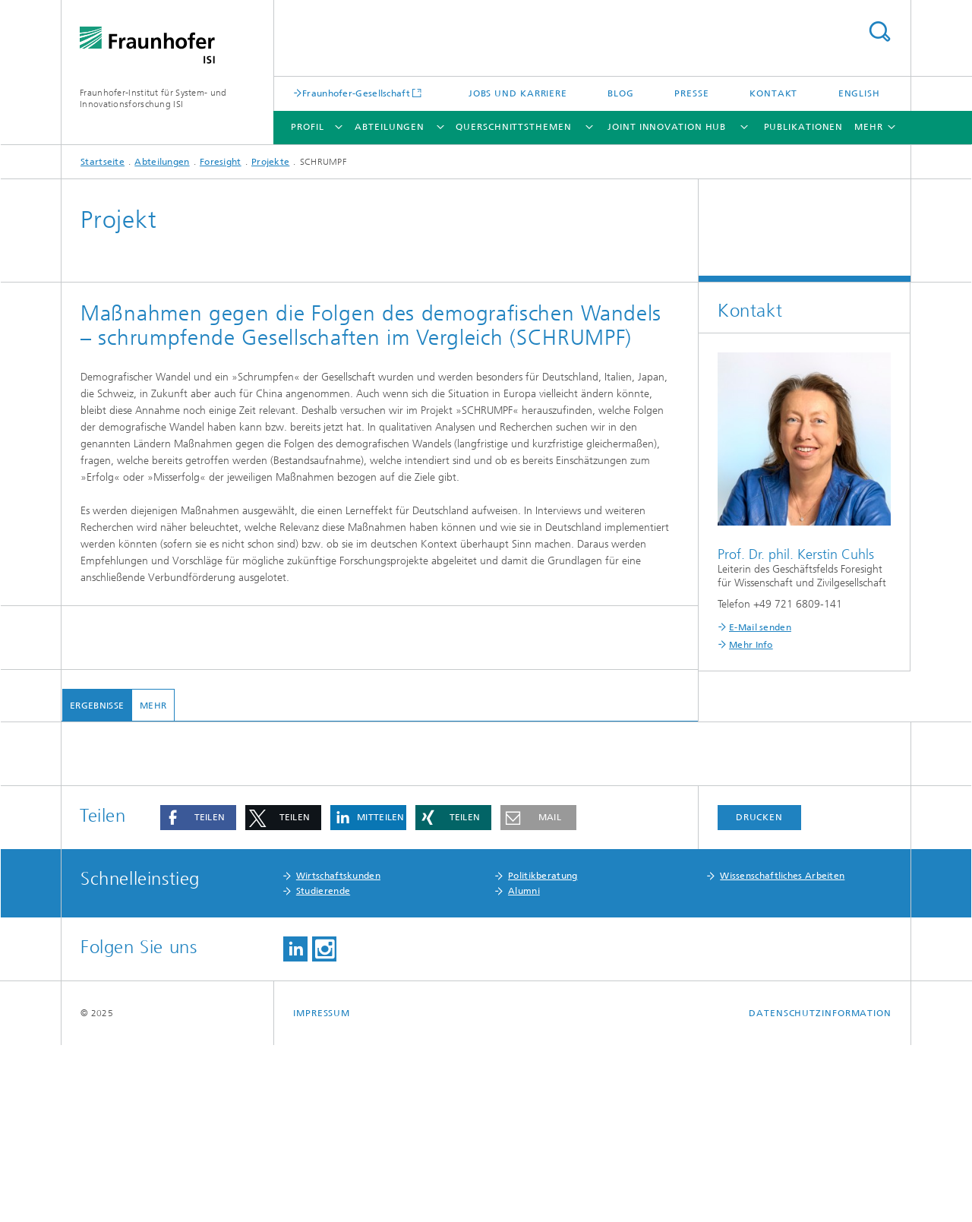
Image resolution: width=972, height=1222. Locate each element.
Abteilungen (389, 127)
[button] (198, 994)
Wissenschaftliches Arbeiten (782, 1052)
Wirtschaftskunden (338, 1052)
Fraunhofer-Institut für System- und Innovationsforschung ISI (153, 98)
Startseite (102, 161)
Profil (307, 127)
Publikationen (804, 127)
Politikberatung (543, 1052)
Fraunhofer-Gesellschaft (356, 93)
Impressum (321, 1190)
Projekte (270, 161)
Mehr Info (751, 644)
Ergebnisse (96, 705)
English (859, 93)
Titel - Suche (879, 31)
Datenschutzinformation (820, 1190)
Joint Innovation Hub (667, 127)
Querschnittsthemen (513, 127)
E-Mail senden (760, 627)
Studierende (323, 1068)
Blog (621, 93)
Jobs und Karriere (518, 93)
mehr (152, 705)
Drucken (759, 994)
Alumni (524, 1068)
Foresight (220, 161)
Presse (691, 93)
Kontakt (773, 93)
